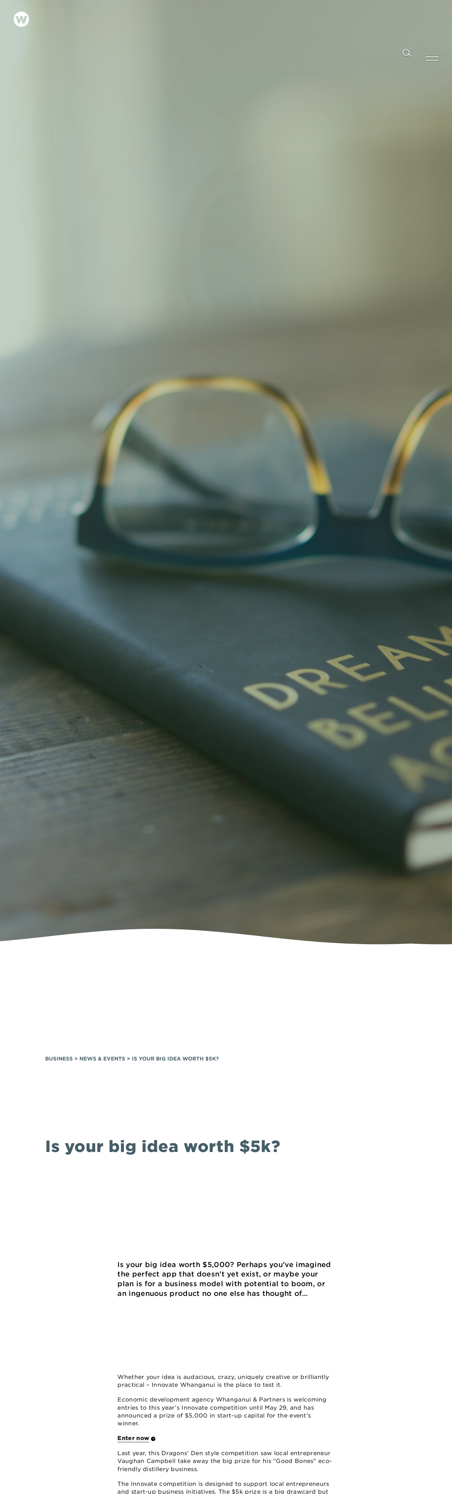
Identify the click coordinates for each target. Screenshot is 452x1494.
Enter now (133, 1420)
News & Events (102, 1041)
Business (59, 1041)
